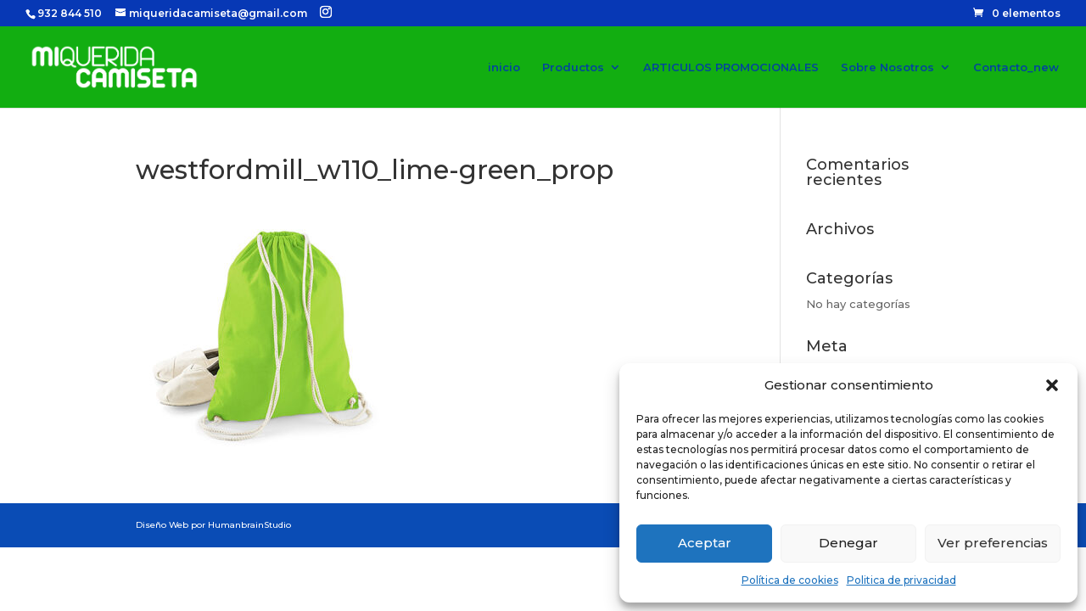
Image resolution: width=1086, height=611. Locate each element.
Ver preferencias (993, 543)
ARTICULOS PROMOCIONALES (731, 67)
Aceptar (704, 543)
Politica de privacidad (901, 580)
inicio (504, 67)
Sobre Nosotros (887, 67)
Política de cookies (790, 580)
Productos (573, 67)
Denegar (848, 543)
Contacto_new (1016, 67)
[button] (1052, 385)
